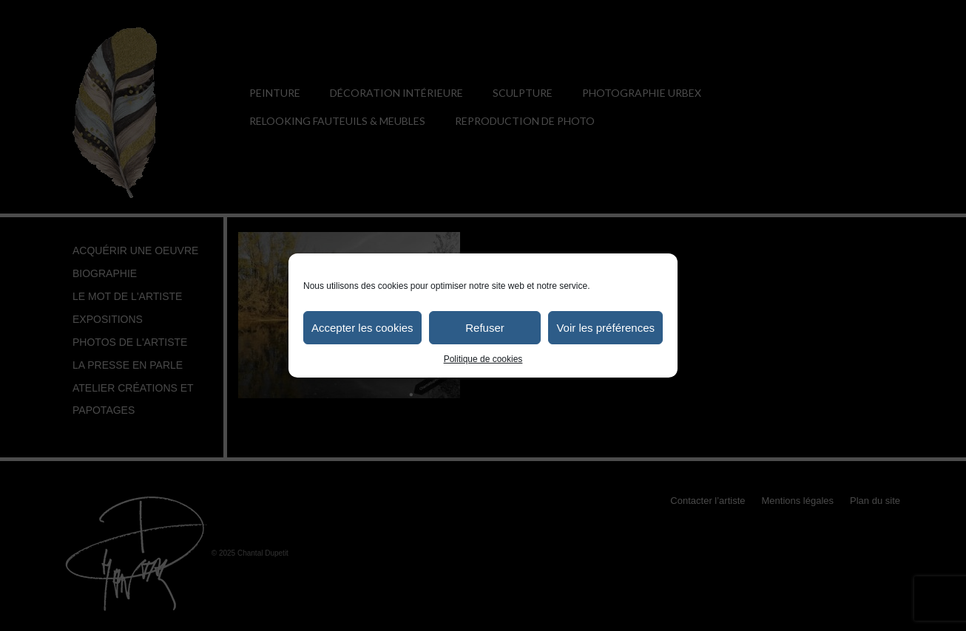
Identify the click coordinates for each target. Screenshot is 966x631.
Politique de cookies (483, 359)
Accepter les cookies (362, 327)
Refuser (484, 327)
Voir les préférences (605, 327)
